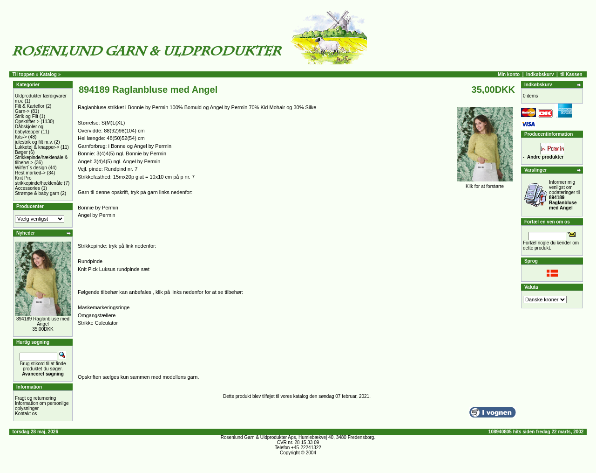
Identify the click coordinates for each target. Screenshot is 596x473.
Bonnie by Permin (98, 207)
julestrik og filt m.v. (34, 142)
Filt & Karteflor (29, 106)
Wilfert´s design (31, 167)
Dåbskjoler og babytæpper (29, 129)
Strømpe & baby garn (37, 193)
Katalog (48, 74)
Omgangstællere (96, 315)
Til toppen (24, 74)
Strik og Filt (26, 116)
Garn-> (22, 111)
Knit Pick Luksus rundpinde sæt (113, 269)
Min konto (509, 74)
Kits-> (21, 136)
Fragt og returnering (35, 398)
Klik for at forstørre (485, 184)
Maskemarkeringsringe (103, 307)
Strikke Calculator (98, 323)
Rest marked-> (30, 172)
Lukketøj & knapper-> (37, 147)
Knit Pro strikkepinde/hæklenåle (38, 180)
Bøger (21, 152)
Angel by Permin (96, 215)
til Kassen (571, 74)
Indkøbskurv (540, 74)
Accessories (27, 188)
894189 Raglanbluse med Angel (42, 321)
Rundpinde (90, 261)
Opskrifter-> (27, 121)
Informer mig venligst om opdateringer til (564, 195)
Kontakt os (26, 413)
